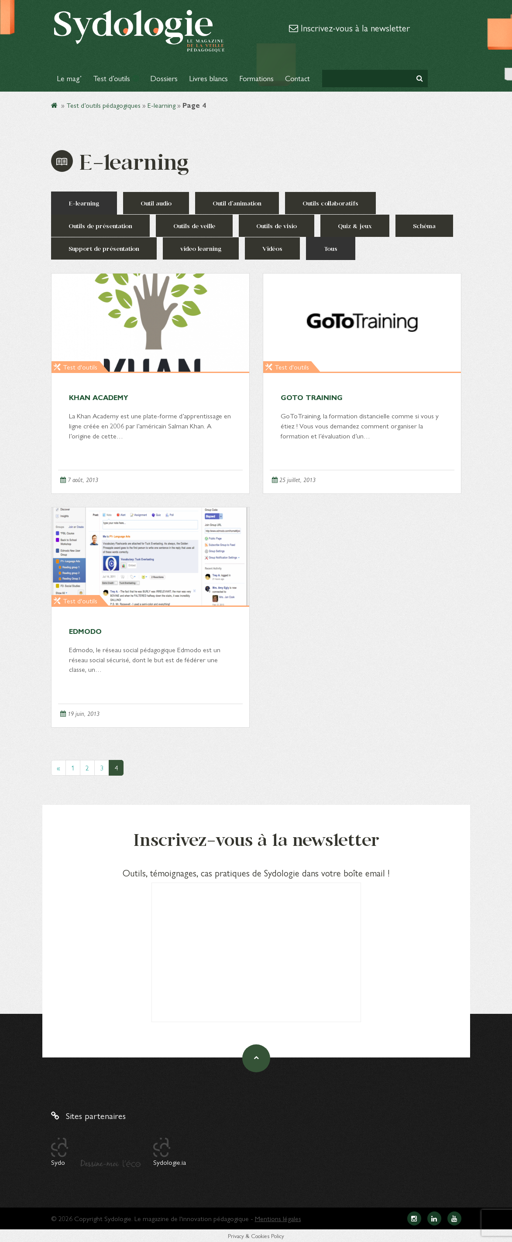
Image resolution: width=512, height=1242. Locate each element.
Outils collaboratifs (330, 203)
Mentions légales (278, 1218)
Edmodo (85, 631)
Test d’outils (116, 77)
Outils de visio (276, 225)
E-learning (161, 105)
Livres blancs (208, 77)
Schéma (424, 225)
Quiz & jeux (355, 225)
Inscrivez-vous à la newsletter (349, 27)
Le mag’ (69, 77)
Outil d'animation (237, 203)
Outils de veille (194, 225)
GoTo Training (312, 397)
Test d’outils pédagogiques (103, 105)
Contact (297, 77)
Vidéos (272, 248)
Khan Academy (98, 397)
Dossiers (164, 77)
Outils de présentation (100, 225)
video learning (200, 248)
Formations (256, 77)
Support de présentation (104, 248)
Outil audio (156, 203)
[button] (420, 78)
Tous (330, 248)
